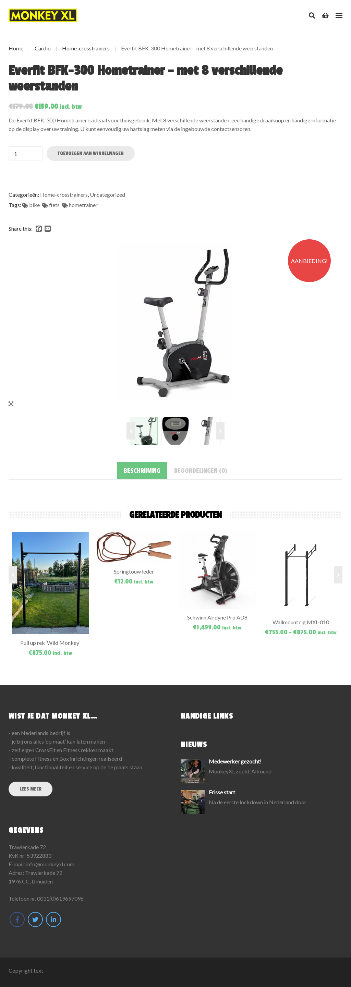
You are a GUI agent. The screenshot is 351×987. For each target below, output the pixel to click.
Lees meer (30, 789)
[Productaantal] (26, 153)
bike (34, 205)
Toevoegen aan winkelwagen (91, 153)
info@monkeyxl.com (50, 864)
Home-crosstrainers (86, 48)
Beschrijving (142, 470)
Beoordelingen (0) (200, 470)
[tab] (142, 470)
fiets (54, 205)
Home (16, 48)
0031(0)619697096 (60, 898)
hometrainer (83, 205)
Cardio (43, 48)
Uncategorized (107, 194)
